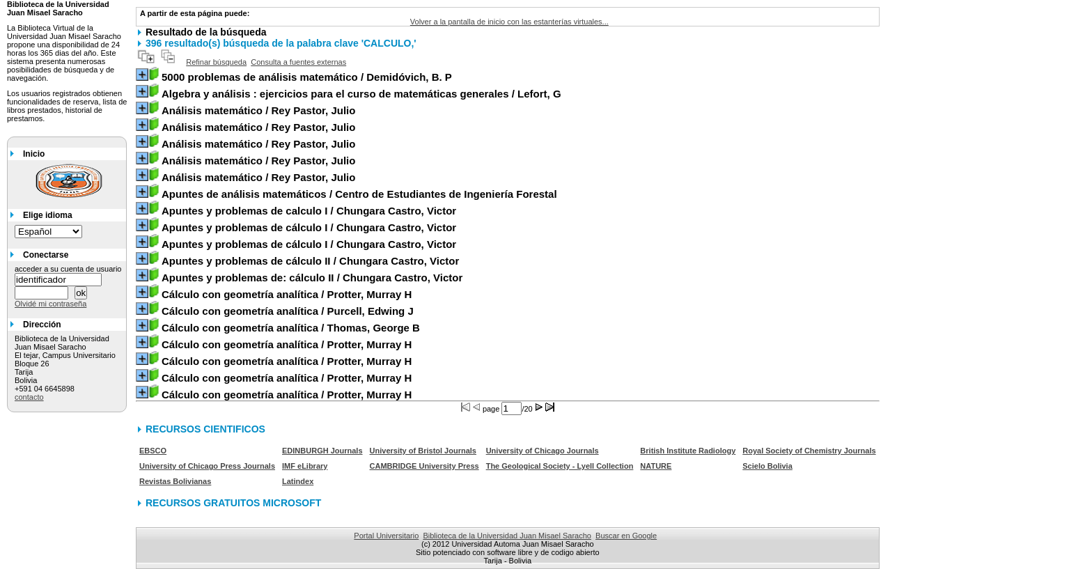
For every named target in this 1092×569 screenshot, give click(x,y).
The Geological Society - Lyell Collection (560, 466)
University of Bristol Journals (423, 450)
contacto (29, 397)
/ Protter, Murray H (287, 294)
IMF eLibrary (304, 466)
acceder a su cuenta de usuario (68, 269)
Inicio (34, 154)
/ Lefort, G (361, 94)
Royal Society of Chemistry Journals (808, 450)
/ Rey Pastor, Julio (258, 110)
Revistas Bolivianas (175, 481)
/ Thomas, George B (291, 328)
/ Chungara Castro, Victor (309, 211)
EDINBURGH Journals (322, 450)
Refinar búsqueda (216, 62)
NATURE (655, 466)
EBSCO (152, 450)
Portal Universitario (386, 535)
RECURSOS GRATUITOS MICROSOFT (233, 502)
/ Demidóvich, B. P (307, 77)
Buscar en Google (626, 535)
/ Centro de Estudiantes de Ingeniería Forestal (359, 194)
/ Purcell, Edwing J (288, 311)
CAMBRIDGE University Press (424, 466)
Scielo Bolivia (767, 466)
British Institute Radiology (687, 450)
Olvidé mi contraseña (50, 303)
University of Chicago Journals (542, 450)
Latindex (297, 481)
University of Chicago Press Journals (207, 466)
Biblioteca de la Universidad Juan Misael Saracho (507, 535)
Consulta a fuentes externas (298, 62)
